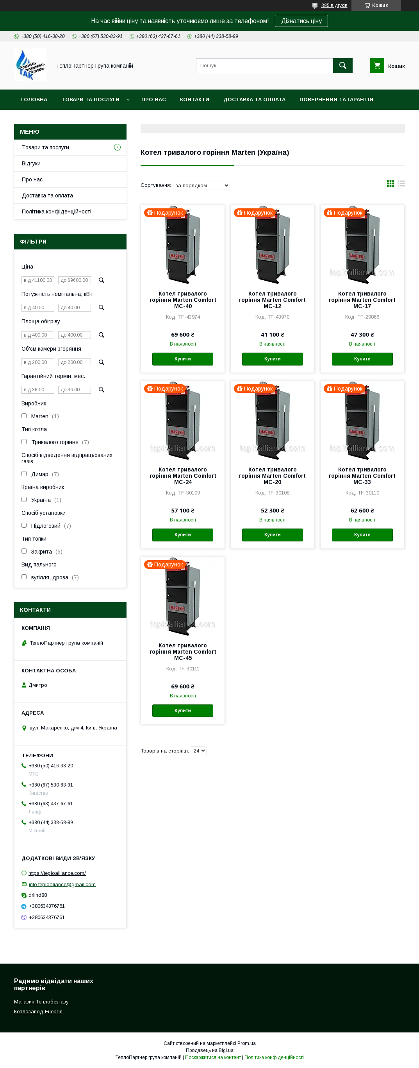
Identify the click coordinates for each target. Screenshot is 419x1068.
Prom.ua (246, 1043)
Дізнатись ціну (301, 21)
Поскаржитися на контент (213, 1057)
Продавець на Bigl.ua (210, 1050)
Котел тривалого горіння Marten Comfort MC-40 (183, 299)
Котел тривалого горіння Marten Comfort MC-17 (362, 299)
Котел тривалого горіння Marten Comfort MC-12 (272, 299)
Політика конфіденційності (56, 211)
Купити (183, 359)
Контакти (194, 99)
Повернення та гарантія (336, 99)
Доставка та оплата (254, 99)
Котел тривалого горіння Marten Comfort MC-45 (183, 651)
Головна (34, 99)
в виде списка (401, 185)
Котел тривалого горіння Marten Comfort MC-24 (183, 475)
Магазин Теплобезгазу (41, 1002)
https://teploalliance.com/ (57, 873)
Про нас (153, 99)
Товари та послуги (90, 99)
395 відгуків (334, 5)
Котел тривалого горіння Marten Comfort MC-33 (362, 475)
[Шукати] (343, 65)
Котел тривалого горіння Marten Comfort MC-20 (272, 475)
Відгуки (31, 163)
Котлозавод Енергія (38, 1011)
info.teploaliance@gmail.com (62, 884)
